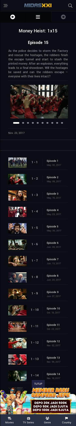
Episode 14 (53, 374)
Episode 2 (52, 177)
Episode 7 (52, 259)
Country (66, 420)
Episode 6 (53, 243)
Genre (47, 420)
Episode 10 (53, 308)
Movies (9, 420)
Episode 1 (52, 161)
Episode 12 (53, 341)
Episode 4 (53, 210)
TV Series (28, 420)
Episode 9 (53, 292)
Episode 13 (53, 358)
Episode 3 (52, 194)
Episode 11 (53, 325)
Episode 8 (53, 276)
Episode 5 (52, 226)
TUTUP (38, 384)
